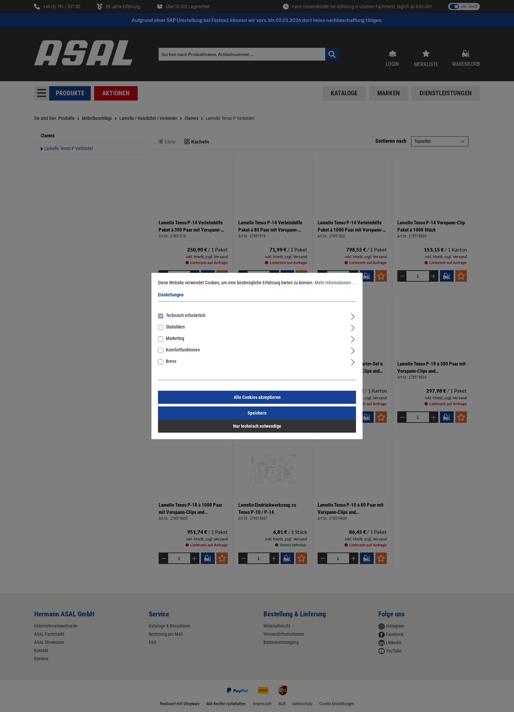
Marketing (175, 338)
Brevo (171, 361)
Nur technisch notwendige (257, 426)
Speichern (257, 413)
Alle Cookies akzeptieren (257, 397)
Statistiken (175, 326)
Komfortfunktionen (183, 349)
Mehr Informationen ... (335, 282)
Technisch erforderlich (186, 315)
